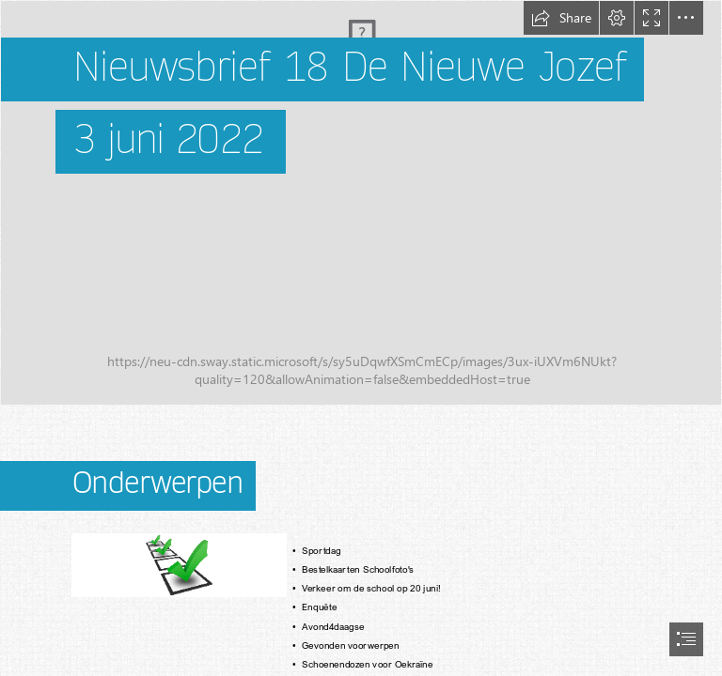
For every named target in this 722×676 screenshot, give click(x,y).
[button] (561, 18)
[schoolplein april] (361, 203)
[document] (361, 338)
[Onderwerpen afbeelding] (178, 564)
